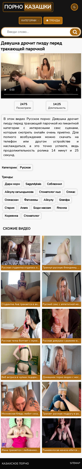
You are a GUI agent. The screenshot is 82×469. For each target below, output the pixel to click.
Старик (9, 208)
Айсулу (48, 200)
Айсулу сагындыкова (19, 192)
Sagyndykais (33, 184)
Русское (25, 168)
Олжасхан (11, 200)
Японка (62, 208)
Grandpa (64, 200)
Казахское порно (15, 463)
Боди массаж (42, 208)
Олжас (70, 192)
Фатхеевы (31, 200)
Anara (24, 208)
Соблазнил (54, 184)
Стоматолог (31, 216)
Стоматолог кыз (50, 192)
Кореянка (11, 216)
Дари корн (12, 184)
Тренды (53, 20)
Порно (28, 7)
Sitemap (75, 463)
